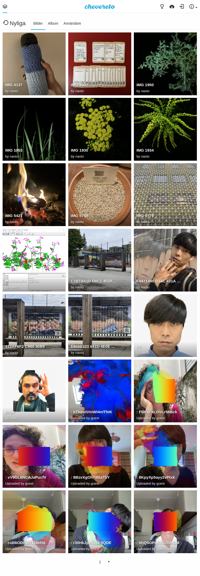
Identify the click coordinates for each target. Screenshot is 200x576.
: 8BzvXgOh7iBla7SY (90, 477)
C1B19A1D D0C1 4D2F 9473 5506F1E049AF (94, 281)
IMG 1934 (145, 150)
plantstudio (15, 281)
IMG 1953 (13, 150)
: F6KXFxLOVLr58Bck (156, 412)
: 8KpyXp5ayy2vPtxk (155, 477)
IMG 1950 (145, 85)
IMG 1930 (79, 150)
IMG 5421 (13, 215)
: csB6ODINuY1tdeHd (25, 542)
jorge (10, 412)
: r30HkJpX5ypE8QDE (91, 542)
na (138, 346)
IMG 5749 (79, 215)
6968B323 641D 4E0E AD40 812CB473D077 (94, 346)
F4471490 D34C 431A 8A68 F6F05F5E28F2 (159, 281)
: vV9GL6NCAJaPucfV (25, 477)
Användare (72, 23)
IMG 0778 (145, 215)
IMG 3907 (79, 85)
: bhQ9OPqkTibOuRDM (157, 542)
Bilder (38, 23)
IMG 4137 (13, 85)
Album (53, 23)
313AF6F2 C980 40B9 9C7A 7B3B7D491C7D (28, 346)
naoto (14, 91)
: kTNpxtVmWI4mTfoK (91, 412)
